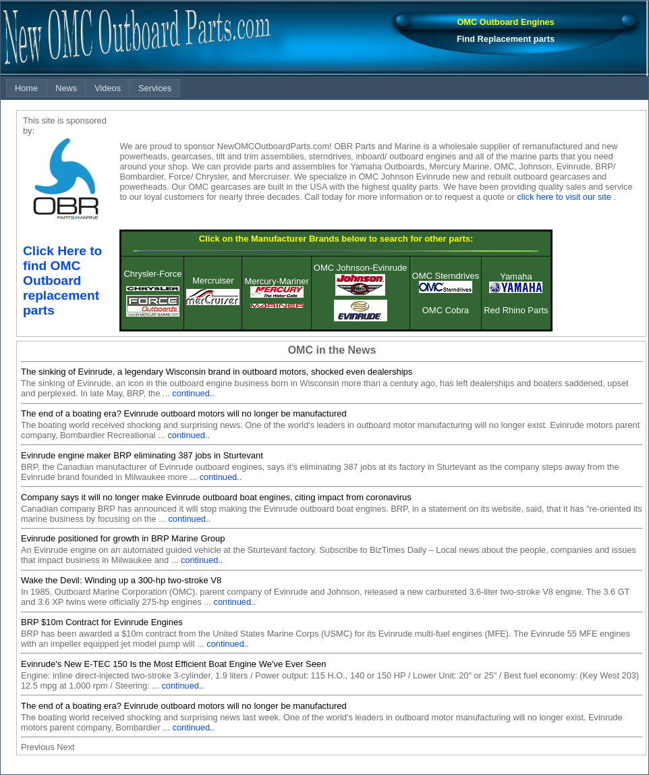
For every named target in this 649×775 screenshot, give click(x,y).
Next (65, 747)
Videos (107, 88)
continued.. (193, 393)
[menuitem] (26, 88)
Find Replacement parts (506, 39)
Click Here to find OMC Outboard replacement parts (62, 280)
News (66, 88)
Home (26, 88)
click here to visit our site (564, 197)
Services (154, 88)
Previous (38, 747)
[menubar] (93, 88)
